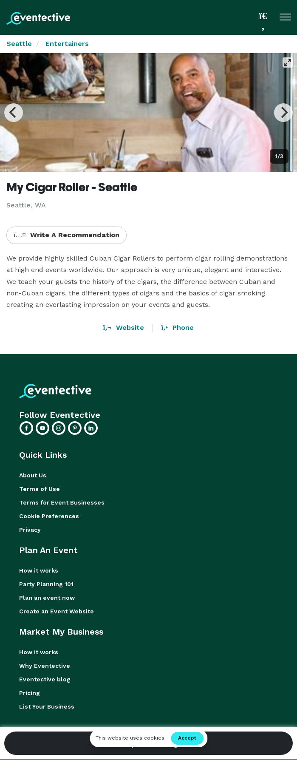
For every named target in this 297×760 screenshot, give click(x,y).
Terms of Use (39, 488)
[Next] (283, 112)
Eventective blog (45, 679)
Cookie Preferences (49, 516)
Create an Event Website (56, 611)
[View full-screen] (288, 62)
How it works (38, 570)
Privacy (30, 529)
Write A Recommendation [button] (66, 235)
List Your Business (46, 706)
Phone (177, 327)
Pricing (29, 692)
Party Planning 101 (46, 584)
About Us (32, 475)
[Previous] (13, 112)
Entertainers (67, 44)
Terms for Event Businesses (62, 502)
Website (123, 327)
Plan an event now (47, 597)
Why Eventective (44, 665)
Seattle (19, 44)
